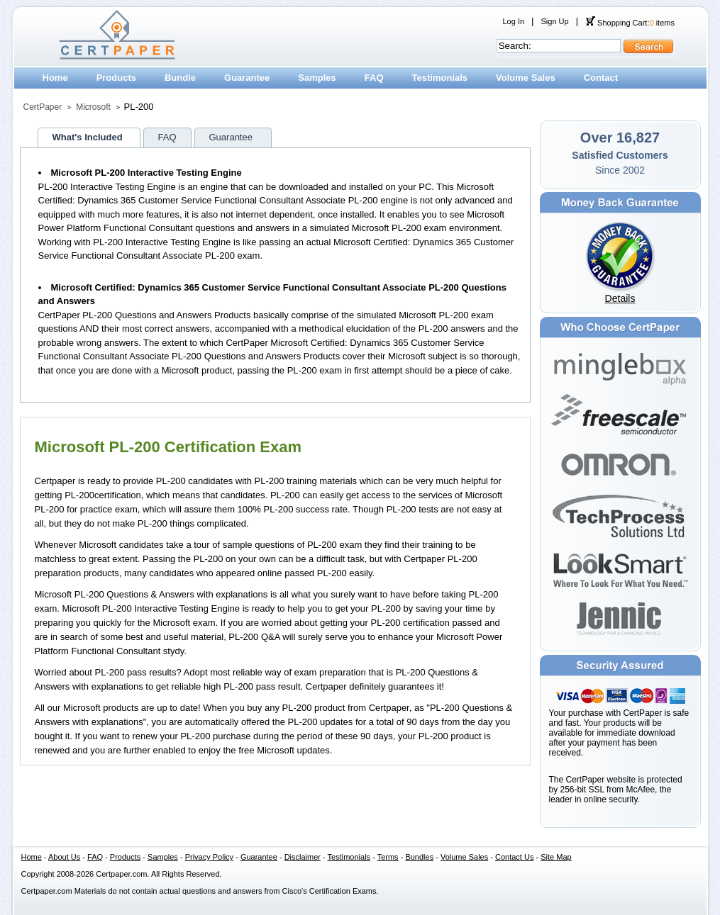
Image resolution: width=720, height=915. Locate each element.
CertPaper (42, 107)
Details (620, 298)
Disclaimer (302, 857)
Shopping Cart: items (630, 22)
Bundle (180, 77)
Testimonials (440, 77)
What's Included (87, 137)
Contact (601, 77)
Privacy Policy (209, 857)
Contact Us (514, 857)
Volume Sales (525, 77)
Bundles (419, 857)
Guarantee (247, 77)
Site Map (556, 857)
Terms (388, 857)
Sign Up (554, 21)
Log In (514, 21)
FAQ (374, 77)
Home (55, 77)
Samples (317, 77)
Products (116, 77)
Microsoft (93, 107)
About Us (64, 857)
